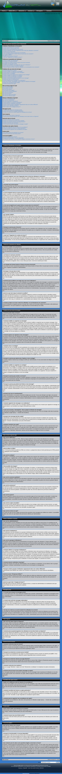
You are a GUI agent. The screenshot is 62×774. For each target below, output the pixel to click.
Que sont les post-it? (7, 93)
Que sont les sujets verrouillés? (9, 94)
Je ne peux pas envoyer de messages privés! (12, 110)
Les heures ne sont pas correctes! (10, 61)
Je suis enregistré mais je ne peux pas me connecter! (14, 52)
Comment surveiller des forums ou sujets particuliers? (14, 128)
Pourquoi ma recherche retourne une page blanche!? (14, 121)
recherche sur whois (33, 745)
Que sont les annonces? (8, 92)
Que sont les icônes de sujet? (9, 95)
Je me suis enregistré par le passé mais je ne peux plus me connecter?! (18, 53)
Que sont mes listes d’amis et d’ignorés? (11, 115)
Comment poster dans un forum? (10, 70)
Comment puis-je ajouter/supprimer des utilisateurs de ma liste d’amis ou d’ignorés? (21, 116)
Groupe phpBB (48, 726)
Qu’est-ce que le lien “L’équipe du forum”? (12, 106)
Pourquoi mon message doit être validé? (11, 82)
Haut (3, 153)
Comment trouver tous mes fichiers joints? (12, 133)
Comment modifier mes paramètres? (10, 60)
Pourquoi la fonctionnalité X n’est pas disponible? (13, 138)
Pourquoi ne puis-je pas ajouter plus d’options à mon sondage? (16, 74)
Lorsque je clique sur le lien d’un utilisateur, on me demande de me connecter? (21, 67)
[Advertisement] (31, 26)
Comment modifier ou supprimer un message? (13, 71)
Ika (37, 768)
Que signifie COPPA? (7, 55)
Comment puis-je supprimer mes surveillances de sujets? (15, 129)
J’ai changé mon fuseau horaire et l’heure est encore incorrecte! (16, 62)
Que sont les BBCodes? (8, 86)
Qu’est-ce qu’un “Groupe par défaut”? (11, 105)
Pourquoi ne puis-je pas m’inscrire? (10, 56)
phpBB (30, 768)
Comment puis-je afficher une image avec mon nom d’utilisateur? (16, 64)
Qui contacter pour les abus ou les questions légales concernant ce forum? (19, 139)
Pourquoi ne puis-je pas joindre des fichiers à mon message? (16, 78)
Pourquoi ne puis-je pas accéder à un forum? (12, 77)
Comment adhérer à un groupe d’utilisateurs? (12, 102)
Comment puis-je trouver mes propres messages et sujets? (15, 124)
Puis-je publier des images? (8, 90)
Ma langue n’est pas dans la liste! (10, 63)
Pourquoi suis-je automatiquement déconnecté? (13, 49)
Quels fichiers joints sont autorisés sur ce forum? (13, 132)
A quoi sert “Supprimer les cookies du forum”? (12, 57)
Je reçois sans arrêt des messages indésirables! (13, 111)
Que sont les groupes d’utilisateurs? (10, 101)
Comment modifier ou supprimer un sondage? (12, 75)
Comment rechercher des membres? (10, 123)
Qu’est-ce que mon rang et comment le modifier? (13, 66)
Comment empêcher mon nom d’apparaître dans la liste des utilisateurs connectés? (20, 50)
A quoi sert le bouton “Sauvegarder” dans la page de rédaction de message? (19, 81)
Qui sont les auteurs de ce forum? (10, 136)
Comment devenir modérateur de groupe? (12, 103)
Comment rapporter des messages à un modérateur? (14, 80)
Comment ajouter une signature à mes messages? (13, 72)
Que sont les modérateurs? (8, 100)
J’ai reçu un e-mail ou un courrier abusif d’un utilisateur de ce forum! (17, 112)
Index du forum (5, 40)
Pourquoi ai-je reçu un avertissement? (11, 79)
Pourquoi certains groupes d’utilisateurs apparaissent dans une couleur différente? (20, 104)
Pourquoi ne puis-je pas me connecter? (11, 47)
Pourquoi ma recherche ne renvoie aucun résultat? (13, 120)
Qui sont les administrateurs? (9, 99)
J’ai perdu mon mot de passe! (9, 51)
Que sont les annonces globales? (10, 91)
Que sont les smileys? (7, 89)
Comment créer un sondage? (9, 73)
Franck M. (25, 767)
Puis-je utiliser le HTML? (8, 88)
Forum (52, 0)
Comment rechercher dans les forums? (11, 119)
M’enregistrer (57, 0)
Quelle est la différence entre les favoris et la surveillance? (15, 127)
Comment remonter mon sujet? (9, 83)
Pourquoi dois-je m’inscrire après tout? (11, 48)
